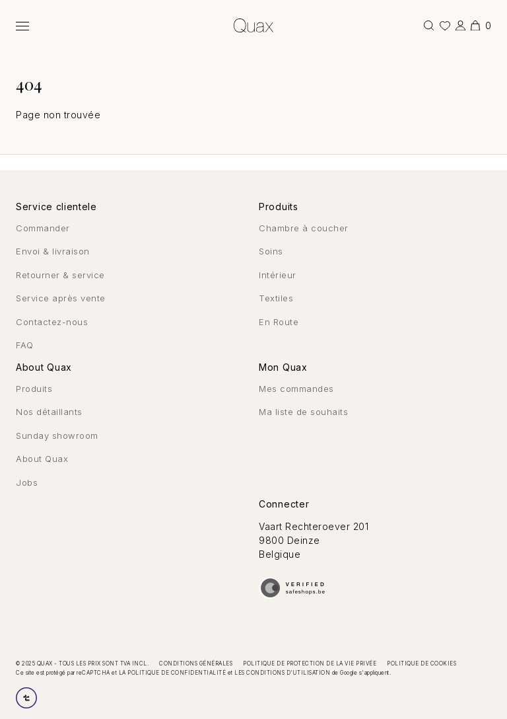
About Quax (42, 458)
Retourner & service (60, 275)
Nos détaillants (49, 411)
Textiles (276, 298)
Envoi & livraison (53, 251)
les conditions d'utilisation (282, 672)
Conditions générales (195, 663)
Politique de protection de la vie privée (309, 663)
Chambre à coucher (304, 228)
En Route (278, 322)
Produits (34, 388)
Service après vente (61, 298)
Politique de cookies (421, 663)
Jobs (27, 482)
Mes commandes (296, 388)
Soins (271, 251)
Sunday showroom (57, 435)
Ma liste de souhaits (303, 411)
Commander (43, 228)
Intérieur (277, 275)
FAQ (25, 345)
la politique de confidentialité (172, 672)
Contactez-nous (52, 322)
